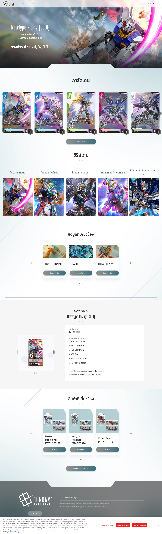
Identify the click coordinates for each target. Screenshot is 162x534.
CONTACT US (64, 497)
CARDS (48, 4)
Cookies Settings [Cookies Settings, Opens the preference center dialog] (107, 525)
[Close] (158, 525)
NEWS (40, 4)
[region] (81, 525)
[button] (157, 115)
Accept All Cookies (139, 525)
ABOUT (20, 4)
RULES (65, 4)
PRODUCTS (30, 4)
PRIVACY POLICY (92, 497)
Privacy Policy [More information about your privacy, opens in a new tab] (14, 532)
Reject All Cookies (123, 525)
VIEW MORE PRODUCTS (81, 468)
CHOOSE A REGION (108, 497)
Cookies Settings (78, 497)
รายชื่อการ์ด (81, 141)
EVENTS (57, 4)
